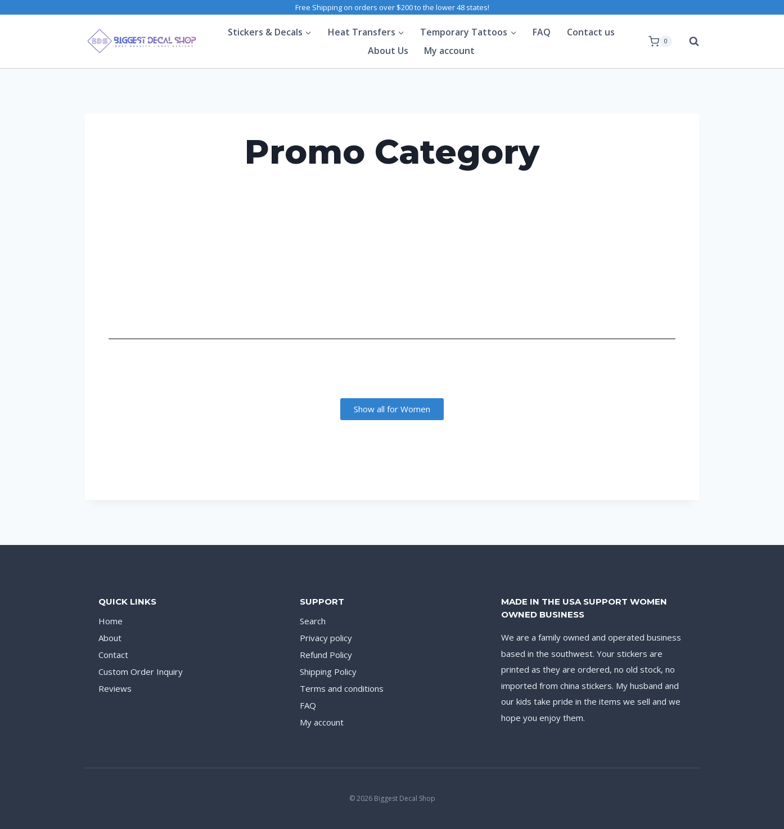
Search (313, 621)
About (109, 637)
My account (449, 50)
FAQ (542, 32)
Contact (113, 654)
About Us (388, 50)
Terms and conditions (342, 688)
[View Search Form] (688, 42)
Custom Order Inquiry (140, 671)
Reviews (115, 688)
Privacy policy (326, 637)
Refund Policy (326, 654)
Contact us (591, 32)
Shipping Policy (328, 671)
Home (110, 621)
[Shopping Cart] (660, 41)
